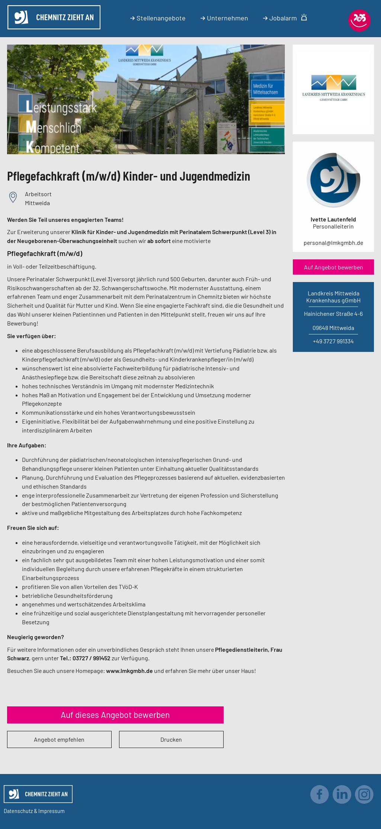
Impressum (51, 811)
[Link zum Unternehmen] (333, 123)
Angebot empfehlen (59, 739)
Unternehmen (224, 18)
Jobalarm (285, 18)
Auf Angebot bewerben (333, 267)
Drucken (171, 739)
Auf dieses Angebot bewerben (115, 714)
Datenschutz (18, 811)
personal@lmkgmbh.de (333, 242)
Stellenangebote (158, 18)
